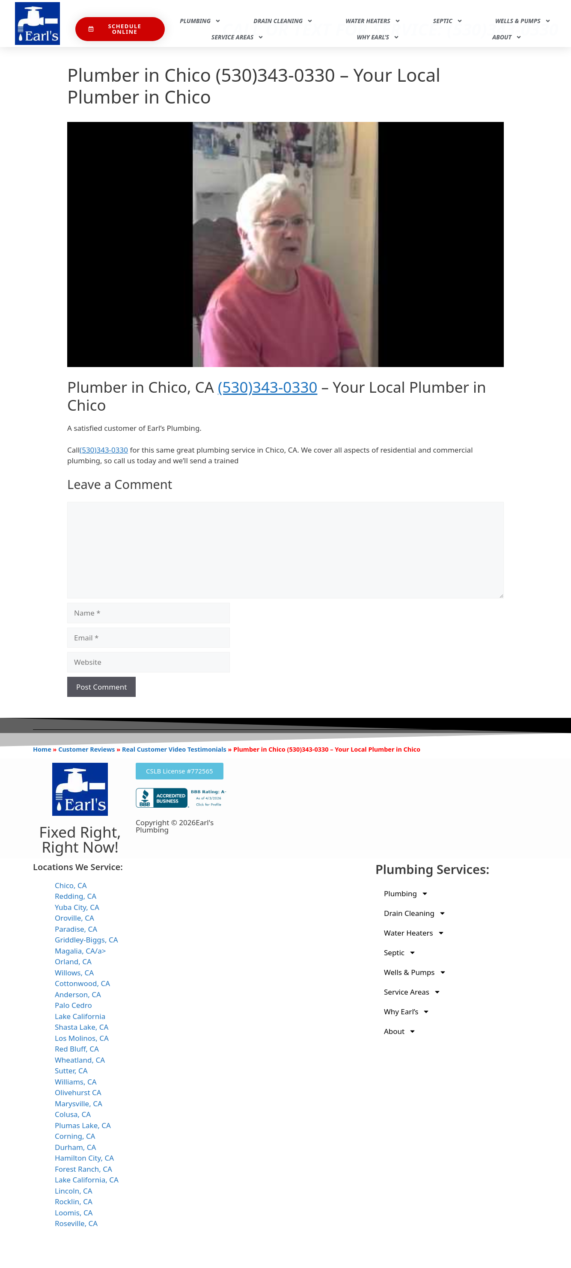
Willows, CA (74, 973)
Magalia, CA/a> (80, 951)
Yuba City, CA (77, 907)
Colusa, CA (73, 1114)
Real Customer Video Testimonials (174, 749)
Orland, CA (73, 961)
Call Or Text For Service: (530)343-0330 (390, 10)
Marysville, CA (78, 1103)
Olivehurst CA (78, 1092)
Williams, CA (76, 1082)
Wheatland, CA (80, 1060)
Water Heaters (373, 21)
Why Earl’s (378, 37)
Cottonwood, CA (82, 983)
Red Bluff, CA (77, 1049)
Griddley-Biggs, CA (86, 940)
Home (42, 749)
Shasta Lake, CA (81, 1027)
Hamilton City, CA (84, 1158)
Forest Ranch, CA (83, 1169)
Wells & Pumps (523, 21)
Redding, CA (75, 896)
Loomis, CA (74, 1213)
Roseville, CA (76, 1223)
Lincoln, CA (73, 1191)
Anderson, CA (78, 994)
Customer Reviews (86, 749)
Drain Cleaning (283, 21)
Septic (448, 21)
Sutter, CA (71, 1070)
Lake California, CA (87, 1180)
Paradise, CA (76, 929)
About (507, 37)
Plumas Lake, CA (83, 1125)
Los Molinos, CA (82, 1038)
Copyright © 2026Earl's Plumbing (175, 826)
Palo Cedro (73, 1005)
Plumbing (200, 21)
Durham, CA (75, 1147)
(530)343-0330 (267, 387)
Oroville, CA (74, 918)
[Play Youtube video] (285, 244)
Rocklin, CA (73, 1201)
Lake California (80, 1016)
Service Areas (237, 37)
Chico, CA (71, 885)
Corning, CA (75, 1136)
